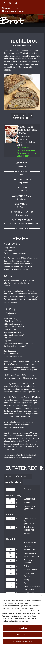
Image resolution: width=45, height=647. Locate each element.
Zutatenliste (13, 482)
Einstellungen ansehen (22, 641)
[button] (41, 596)
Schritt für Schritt (18, 476)
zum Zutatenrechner (23, 117)
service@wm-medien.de (14, 11)
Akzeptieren (22, 628)
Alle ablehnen (22, 635)
